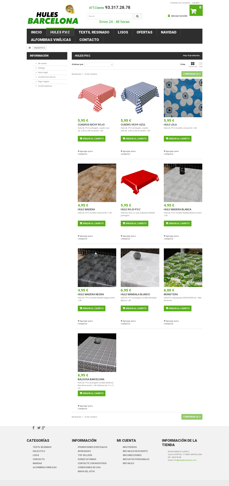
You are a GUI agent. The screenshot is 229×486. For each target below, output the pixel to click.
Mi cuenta (42, 63)
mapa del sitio (86, 471)
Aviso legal (43, 72)
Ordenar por (77, 64)
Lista (200, 65)
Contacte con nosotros (92, 463)
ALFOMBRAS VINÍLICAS (51, 40)
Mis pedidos (130, 447)
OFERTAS (144, 32)
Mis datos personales (136, 459)
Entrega (41, 68)
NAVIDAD (168, 32)
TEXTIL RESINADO (94, 32)
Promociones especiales (92, 447)
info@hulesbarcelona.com (184, 460)
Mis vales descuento (135, 451)
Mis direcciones (132, 455)
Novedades (84, 451)
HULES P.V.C (60, 32)
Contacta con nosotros (180, 3)
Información (39, 55)
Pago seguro (43, 81)
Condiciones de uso (47, 77)
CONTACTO (89, 40)
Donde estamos (45, 86)
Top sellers (85, 455)
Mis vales (128, 463)
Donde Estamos (87, 459)
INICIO (36, 32)
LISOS (123, 32)
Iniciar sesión (179, 16)
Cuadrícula (192, 65)
